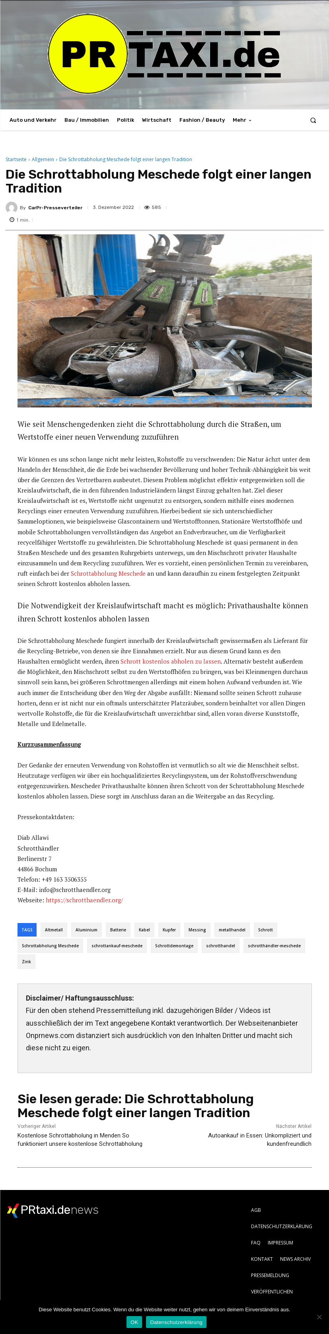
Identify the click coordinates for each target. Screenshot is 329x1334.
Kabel (144, 930)
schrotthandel (220, 945)
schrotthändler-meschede (274, 945)
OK (134, 1322)
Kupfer (169, 930)
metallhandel (232, 930)
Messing (197, 930)
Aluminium (86, 930)
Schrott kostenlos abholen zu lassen (171, 661)
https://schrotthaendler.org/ (84, 900)
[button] (313, 120)
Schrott (265, 930)
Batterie (118, 930)
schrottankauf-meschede (116, 945)
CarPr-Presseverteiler (55, 207)
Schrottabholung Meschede (108, 573)
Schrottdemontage (174, 945)
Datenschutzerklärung (176, 1322)
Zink (26, 961)
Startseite (16, 159)
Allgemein (43, 159)
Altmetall (54, 930)
